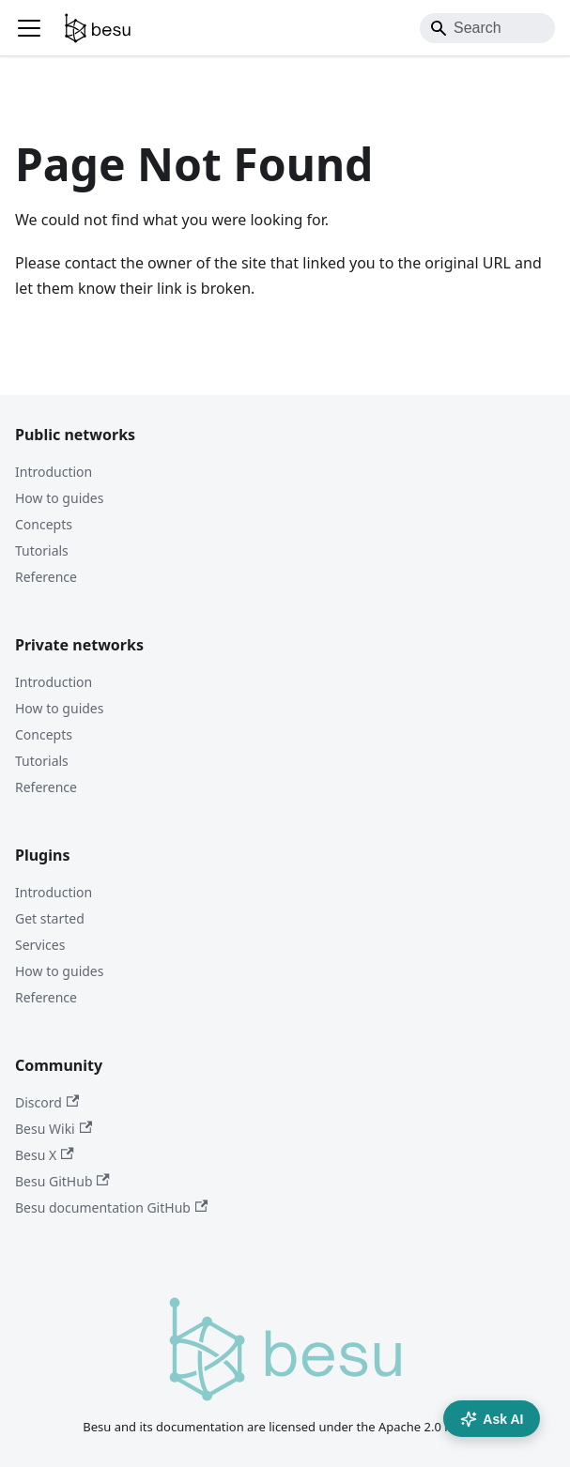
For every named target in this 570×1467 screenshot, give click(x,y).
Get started (50, 918)
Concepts (43, 524)
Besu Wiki (53, 1129)
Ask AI (491, 1419)
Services (40, 945)
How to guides (59, 498)
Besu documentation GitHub (111, 1207)
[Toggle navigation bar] (29, 28)
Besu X (44, 1155)
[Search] (487, 28)
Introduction (53, 472)
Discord (47, 1102)
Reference (46, 577)
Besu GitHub (62, 1181)
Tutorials (42, 550)
